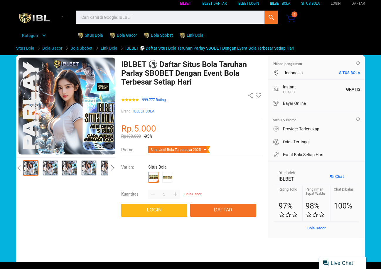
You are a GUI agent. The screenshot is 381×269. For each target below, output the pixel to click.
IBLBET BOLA (280, 3)
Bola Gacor (316, 228)
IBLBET (185, 3)
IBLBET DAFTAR (214, 3)
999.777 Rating (154, 100)
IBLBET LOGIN (248, 3)
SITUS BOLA (310, 3)
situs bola (349, 72)
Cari (271, 17)
